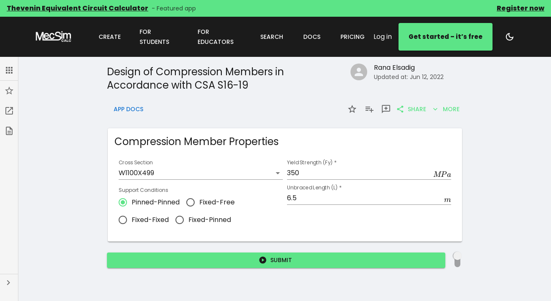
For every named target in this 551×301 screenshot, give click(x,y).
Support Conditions (143, 190)
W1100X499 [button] (136, 173)
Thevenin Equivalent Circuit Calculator (77, 8)
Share (411, 109)
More (446, 109)
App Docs (128, 109)
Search (271, 37)
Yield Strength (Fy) (312, 162)
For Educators (219, 37)
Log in (382, 36)
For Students (158, 37)
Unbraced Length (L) (314, 187)
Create (109, 37)
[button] (9, 70)
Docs (312, 37)
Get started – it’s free (446, 37)
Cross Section (135, 162)
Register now (520, 8)
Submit (276, 260)
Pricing (353, 37)
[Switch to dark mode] (509, 36)
